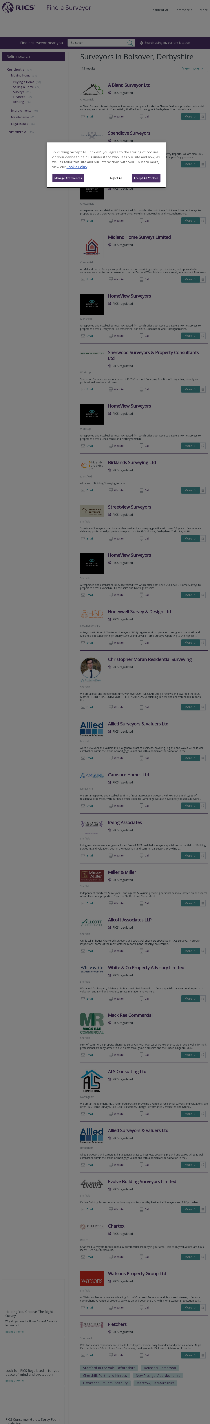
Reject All (115, 178)
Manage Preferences (68, 178)
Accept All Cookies (146, 178)
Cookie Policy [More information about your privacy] (77, 167)
